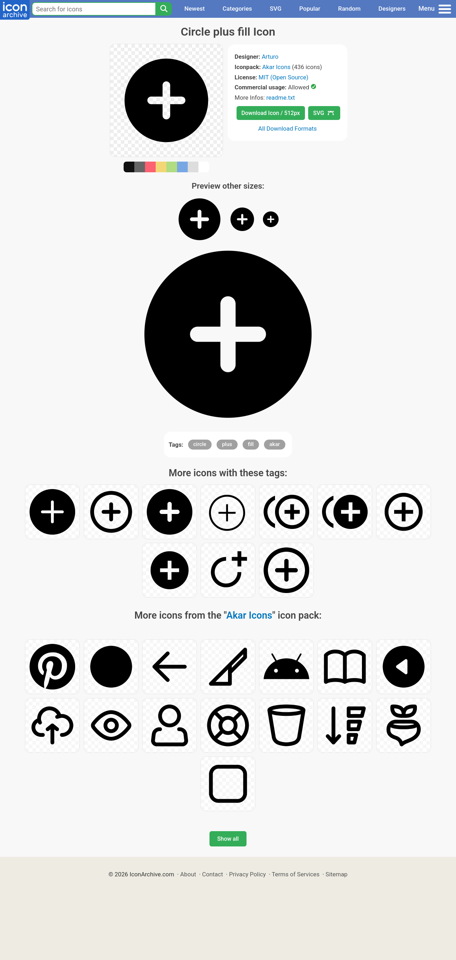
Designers (391, 8)
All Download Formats (287, 128)
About (188, 874)
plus (227, 444)
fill (251, 444)
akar (274, 444)
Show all (228, 838)
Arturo (270, 56)
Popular (309, 8)
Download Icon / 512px (271, 113)
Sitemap (337, 874)
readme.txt (280, 97)
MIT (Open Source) (284, 77)
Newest (194, 8)
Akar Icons (276, 66)
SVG (275, 8)
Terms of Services (296, 874)
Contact (212, 874)
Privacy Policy (247, 874)
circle (200, 444)
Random (349, 8)
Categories (237, 8)
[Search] (163, 9)
